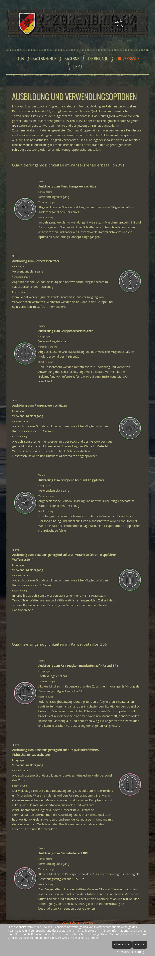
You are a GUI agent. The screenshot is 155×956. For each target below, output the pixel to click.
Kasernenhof (44, 58)
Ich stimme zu (122, 944)
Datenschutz (70, 922)
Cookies (87, 922)
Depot (78, 66)
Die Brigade (98, 58)
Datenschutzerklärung (130, 952)
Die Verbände (128, 58)
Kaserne (72, 58)
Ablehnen (139, 944)
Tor (21, 58)
